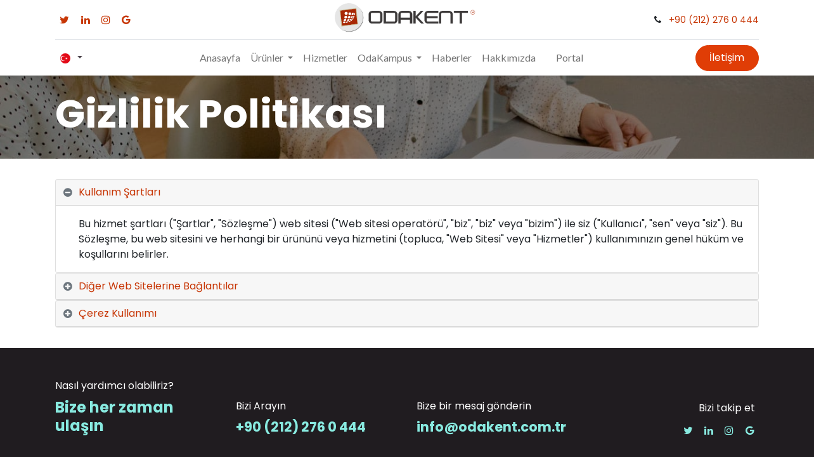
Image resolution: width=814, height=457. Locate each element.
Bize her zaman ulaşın (114, 416)
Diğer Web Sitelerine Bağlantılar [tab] (158, 286)
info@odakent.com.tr (491, 427)
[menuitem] (220, 57)
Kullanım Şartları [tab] (119, 192)
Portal (569, 57)
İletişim (726, 57)
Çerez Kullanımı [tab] (118, 313)
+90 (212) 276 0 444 (714, 19)
